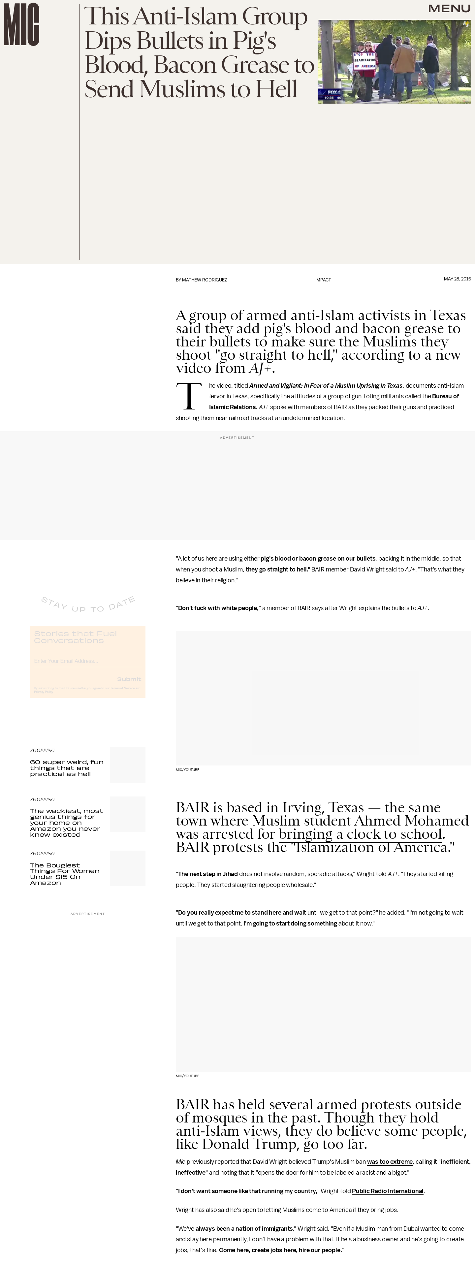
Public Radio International (388, 1191)
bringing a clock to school (360, 834)
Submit (129, 684)
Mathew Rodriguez (204, 279)
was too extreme (390, 1161)
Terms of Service (122, 693)
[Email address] (88, 665)
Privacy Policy (43, 697)
